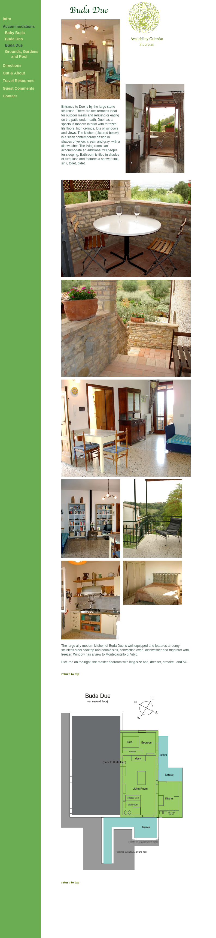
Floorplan (146, 44)
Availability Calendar (146, 39)
